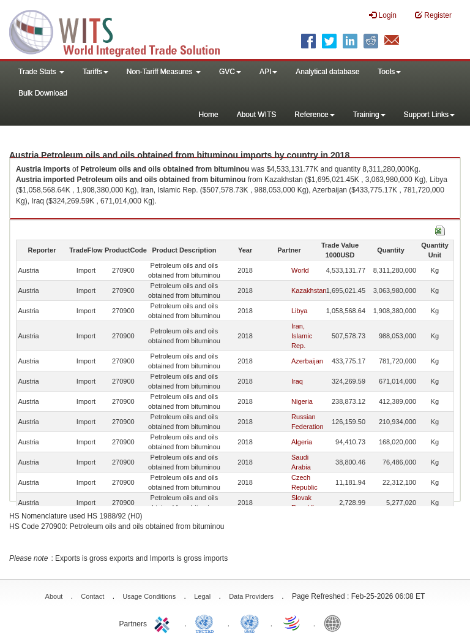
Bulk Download (42, 93)
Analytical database (327, 71)
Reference (314, 114)
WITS (122, 30)
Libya (299, 310)
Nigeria (302, 401)
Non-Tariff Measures (164, 71)
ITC (164, 622)
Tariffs (95, 71)
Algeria (301, 442)
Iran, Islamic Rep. (301, 335)
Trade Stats (41, 71)
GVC (230, 71)
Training (369, 114)
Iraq (297, 381)
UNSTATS (249, 622)
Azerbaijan (307, 361)
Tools (389, 71)
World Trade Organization (292, 622)
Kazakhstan (308, 290)
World (300, 270)
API (268, 71)
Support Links (429, 114)
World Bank (335, 622)
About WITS (257, 114)
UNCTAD (207, 622)
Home (208, 114)
